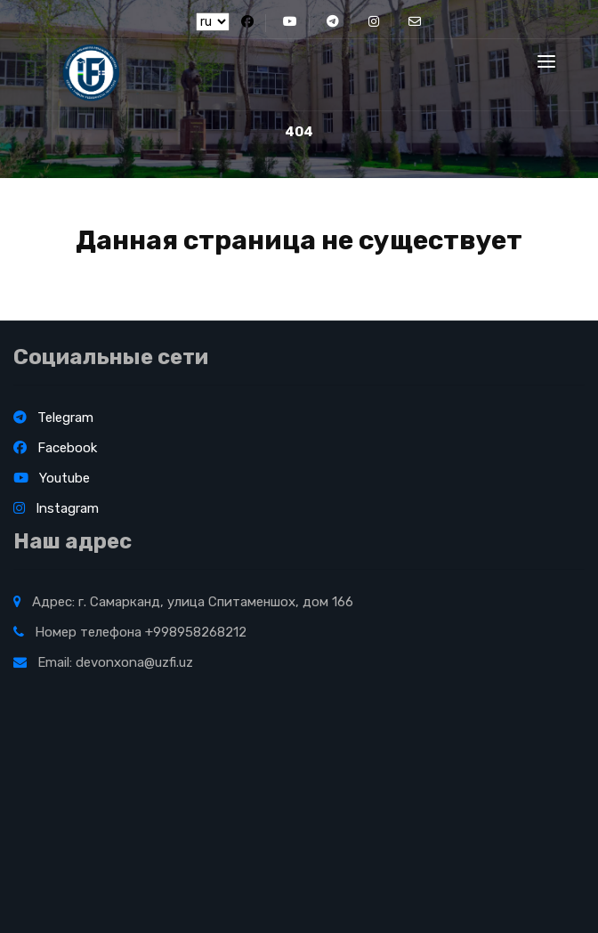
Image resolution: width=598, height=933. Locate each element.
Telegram (53, 418)
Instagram (56, 508)
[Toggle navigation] (546, 61)
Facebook (55, 448)
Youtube (51, 478)
